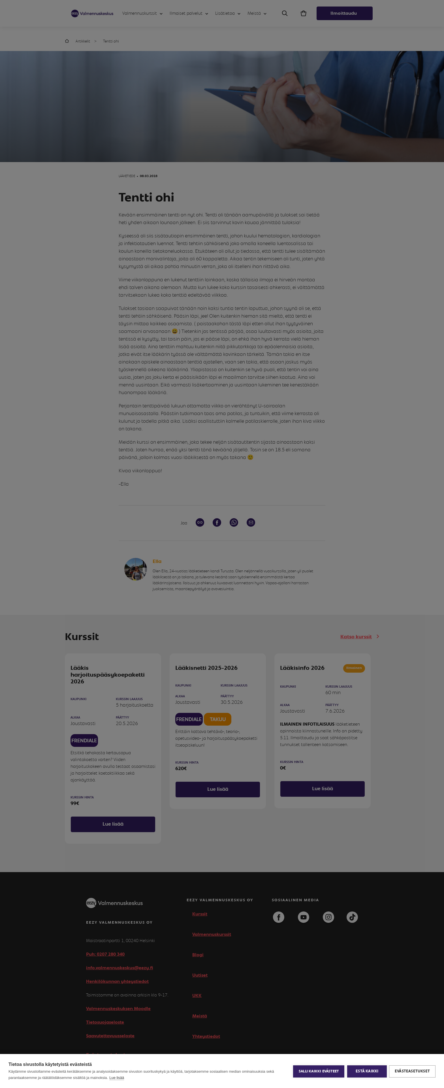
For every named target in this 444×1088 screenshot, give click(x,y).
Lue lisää (116, 1078)
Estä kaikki (366, 1071)
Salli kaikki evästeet (318, 1071)
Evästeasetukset (412, 1071)
